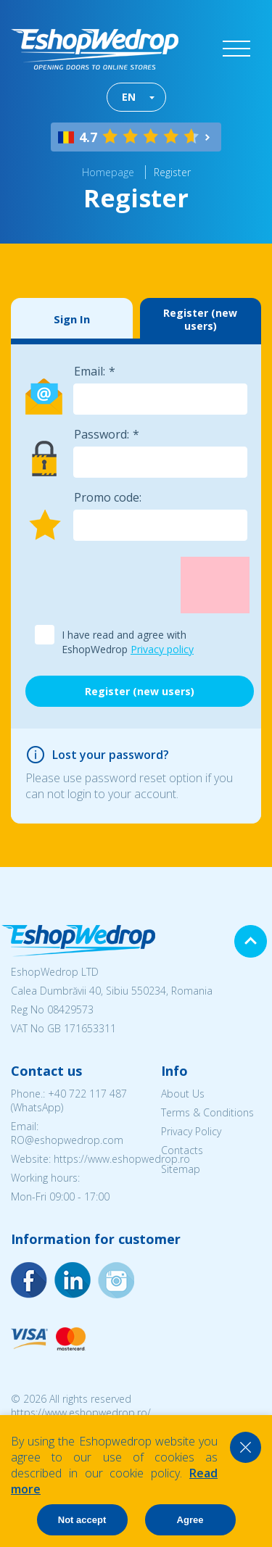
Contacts (182, 1150)
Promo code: (107, 497)
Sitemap (180, 1169)
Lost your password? (110, 755)
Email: (89, 371)
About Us (183, 1093)
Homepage (108, 172)
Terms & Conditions (207, 1112)
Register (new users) (200, 319)
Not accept (82, 1519)
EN (129, 97)
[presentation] (135, 585)
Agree (190, 1519)
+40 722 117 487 (87, 1093)
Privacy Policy (191, 1131)
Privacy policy (162, 649)
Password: (101, 434)
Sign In (72, 319)
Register (172, 172)
